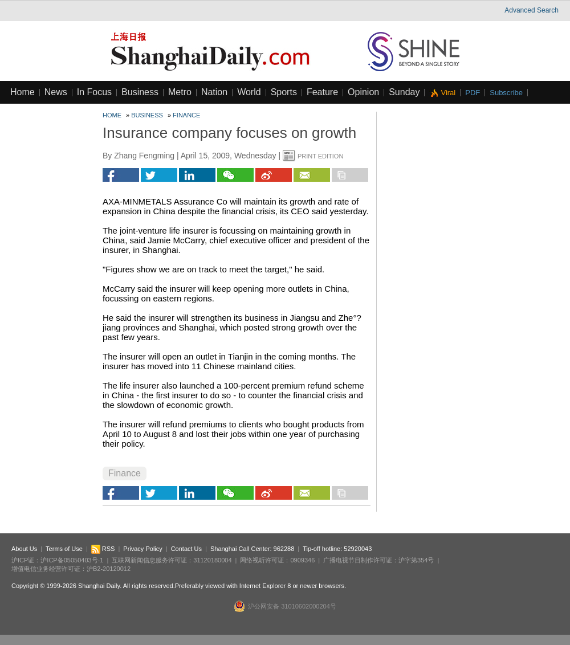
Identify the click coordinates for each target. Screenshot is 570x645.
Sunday (404, 92)
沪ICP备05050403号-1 (71, 560)
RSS (103, 548)
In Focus (94, 92)
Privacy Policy (142, 548)
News (55, 92)
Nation (214, 92)
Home (22, 92)
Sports (284, 92)
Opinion (363, 92)
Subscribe (506, 92)
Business (139, 92)
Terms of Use (64, 548)
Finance (186, 115)
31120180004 (212, 560)
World (249, 92)
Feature (322, 92)
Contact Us (186, 548)
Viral (448, 92)
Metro (180, 92)
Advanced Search (531, 10)
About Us (24, 548)
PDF (472, 92)
